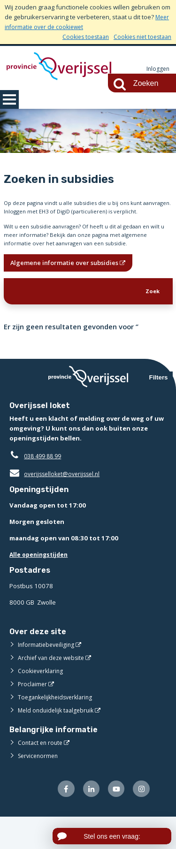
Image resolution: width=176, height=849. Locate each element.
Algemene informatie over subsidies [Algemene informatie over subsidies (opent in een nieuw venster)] (70, 290)
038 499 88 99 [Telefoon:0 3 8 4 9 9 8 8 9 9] (45, 486)
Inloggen (157, 69)
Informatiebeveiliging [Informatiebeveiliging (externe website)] (48, 675)
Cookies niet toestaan (140, 36)
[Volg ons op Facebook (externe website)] (61, 820)
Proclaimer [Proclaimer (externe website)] (33, 714)
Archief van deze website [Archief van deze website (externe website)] (54, 688)
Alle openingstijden (40, 585)
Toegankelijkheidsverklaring (58, 727)
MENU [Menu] (9, 99)
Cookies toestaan (79, 36)
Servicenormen (39, 786)
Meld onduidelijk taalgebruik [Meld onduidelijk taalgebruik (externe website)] (58, 740)
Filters (158, 408)
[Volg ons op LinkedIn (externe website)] (87, 820)
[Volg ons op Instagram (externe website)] (140, 820)
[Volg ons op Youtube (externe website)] (114, 820)
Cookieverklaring (42, 701)
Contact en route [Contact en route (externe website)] (41, 773)
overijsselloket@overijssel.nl (57, 504)
